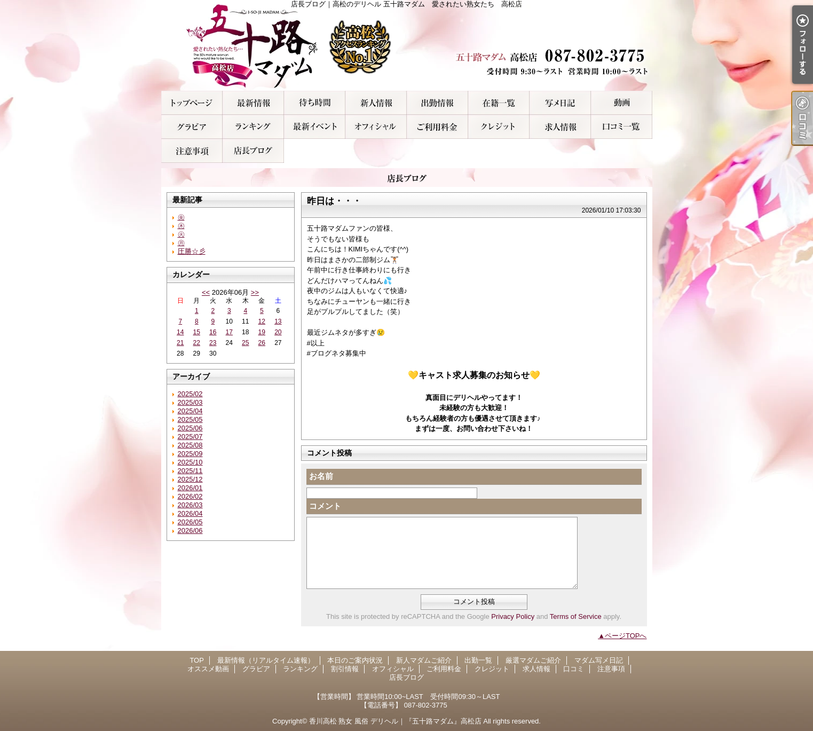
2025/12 (190, 479)
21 (180, 343)
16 (212, 332)
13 (277, 321)
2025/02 (190, 394)
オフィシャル (376, 127)
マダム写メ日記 (560, 103)
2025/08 (190, 445)
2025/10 (190, 462)
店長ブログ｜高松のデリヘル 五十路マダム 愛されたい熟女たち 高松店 (406, 45)
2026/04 (190, 513)
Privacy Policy (512, 616)
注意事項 (192, 151)
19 (261, 332)
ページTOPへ (626, 636)
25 (245, 343)
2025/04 (190, 411)
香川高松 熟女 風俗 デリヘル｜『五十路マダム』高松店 (395, 721)
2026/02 (190, 496)
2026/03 (190, 505)
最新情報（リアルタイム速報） (253, 103)
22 (196, 343)
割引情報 (314, 127)
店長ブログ (253, 151)
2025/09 (190, 454)
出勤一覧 (437, 103)
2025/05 (190, 419)
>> (255, 292)
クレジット (499, 127)
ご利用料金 (437, 127)
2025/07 (190, 437)
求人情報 (560, 127)
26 (261, 343)
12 (261, 321)
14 (180, 332)
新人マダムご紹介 (376, 103)
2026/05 (190, 522)
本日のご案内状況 (314, 103)
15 (196, 332)
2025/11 (190, 471)
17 (229, 332)
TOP (192, 103)
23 (212, 343)
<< (206, 292)
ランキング (253, 127)
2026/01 (190, 488)
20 (277, 332)
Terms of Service (576, 616)
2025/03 (190, 402)
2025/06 (190, 428)
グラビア (192, 127)
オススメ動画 (621, 103)
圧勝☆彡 (192, 251)
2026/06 (190, 530)
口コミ (621, 127)
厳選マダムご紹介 (499, 103)
